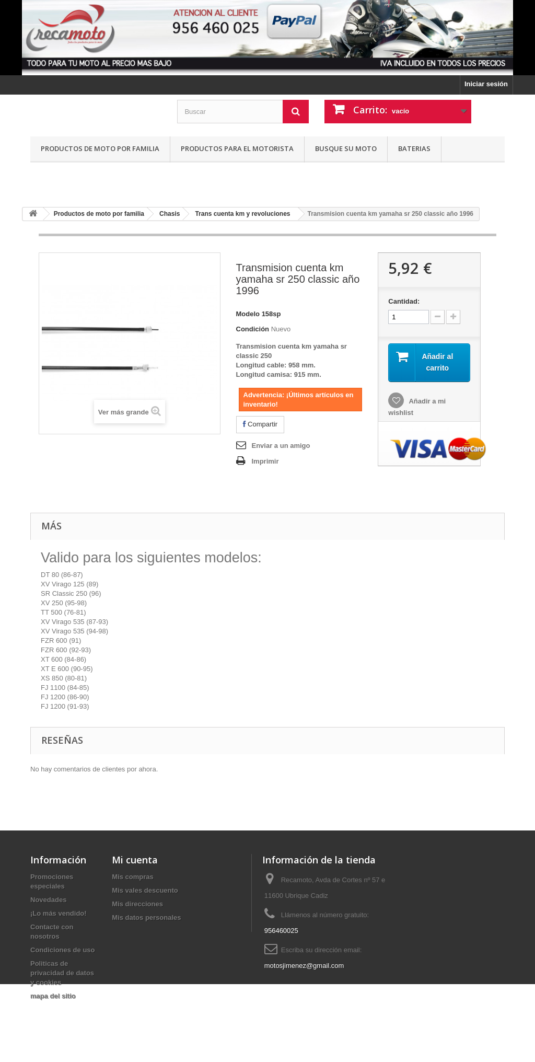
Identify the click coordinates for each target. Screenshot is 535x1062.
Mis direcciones (137, 904)
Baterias (414, 148)
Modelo (248, 314)
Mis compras (132, 877)
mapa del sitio (53, 996)
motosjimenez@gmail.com (304, 965)
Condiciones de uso (62, 950)
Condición (253, 329)
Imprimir (265, 461)
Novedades (48, 900)
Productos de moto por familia (100, 148)
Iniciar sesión (486, 84)
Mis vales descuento (145, 890)
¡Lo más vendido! (58, 913)
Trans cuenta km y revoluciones (242, 213)
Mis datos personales (146, 917)
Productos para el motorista (237, 148)
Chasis (169, 213)
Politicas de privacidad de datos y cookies (62, 973)
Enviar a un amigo (281, 445)
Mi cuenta (135, 859)
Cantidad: (404, 301)
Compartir (260, 424)
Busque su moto (346, 148)
